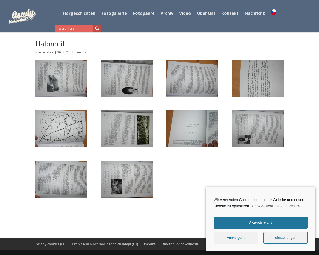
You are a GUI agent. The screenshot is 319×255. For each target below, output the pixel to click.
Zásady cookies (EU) (50, 244)
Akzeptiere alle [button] (260, 222)
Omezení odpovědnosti (180, 244)
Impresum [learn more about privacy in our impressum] (291, 206)
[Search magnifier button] (97, 28)
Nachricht (255, 14)
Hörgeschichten (79, 14)
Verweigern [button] (236, 238)
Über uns (206, 14)
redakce (48, 52)
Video (185, 14)
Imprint (150, 244)
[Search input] (75, 28)
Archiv (167, 14)
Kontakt (230, 14)
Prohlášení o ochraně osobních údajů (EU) (105, 244)
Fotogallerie (114, 14)
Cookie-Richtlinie (265, 206)
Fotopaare (144, 14)
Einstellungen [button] (285, 238)
